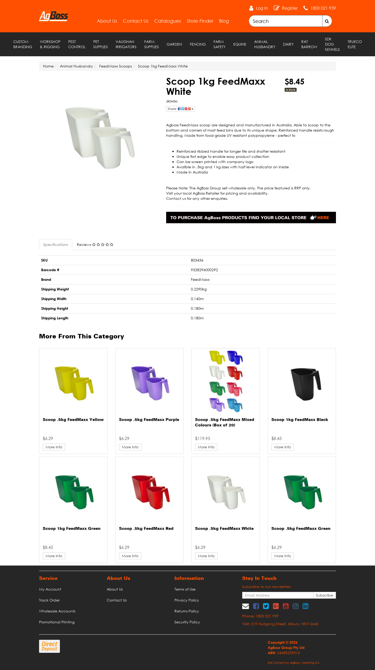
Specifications (55, 244)
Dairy (288, 44)
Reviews (95, 244)
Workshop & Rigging (50, 44)
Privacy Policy (186, 600)
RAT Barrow (309, 44)
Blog (224, 21)
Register (290, 8)
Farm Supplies (151, 44)
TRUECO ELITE (355, 44)
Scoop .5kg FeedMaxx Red (146, 529)
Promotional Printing (56, 622)
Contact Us (135, 21)
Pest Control (76, 44)
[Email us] (245, 606)
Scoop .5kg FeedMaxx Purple (149, 420)
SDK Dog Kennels (332, 44)
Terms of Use (185, 589)
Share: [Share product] (180, 109)
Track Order (49, 600)
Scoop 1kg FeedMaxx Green (72, 529)
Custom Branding (22, 44)
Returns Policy (186, 611)
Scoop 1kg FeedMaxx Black (299, 420)
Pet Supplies (100, 44)
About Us (107, 21)
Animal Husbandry (264, 44)
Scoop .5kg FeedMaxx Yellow (73, 420)
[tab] (56, 244)
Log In (262, 8)
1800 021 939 (323, 8)
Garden (174, 44)
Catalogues (167, 21)
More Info (54, 447)
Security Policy (187, 622)
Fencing (198, 44)
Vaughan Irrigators (126, 44)
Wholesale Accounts (57, 611)
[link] (256, 606)
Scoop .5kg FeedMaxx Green (300, 529)
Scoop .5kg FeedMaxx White (224, 529)
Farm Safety (220, 44)
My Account (50, 589)
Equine (239, 44)
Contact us (176, 198)
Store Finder (200, 21)
